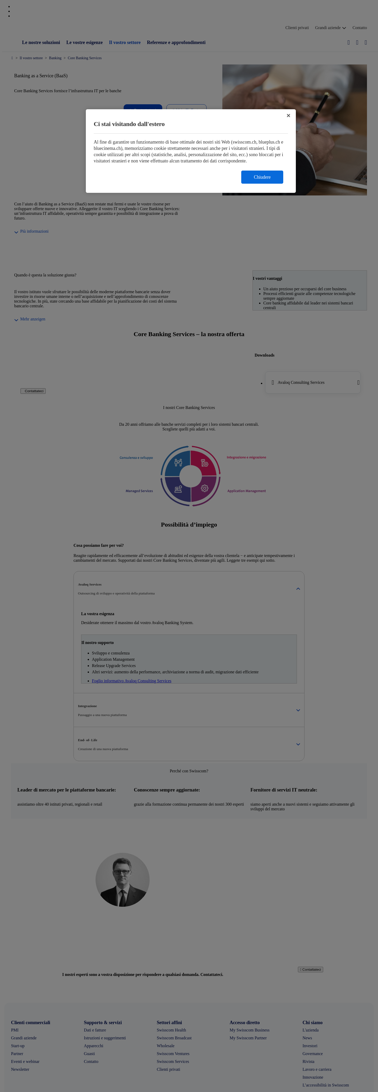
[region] (191, 151)
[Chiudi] (288, 115)
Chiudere (262, 177)
